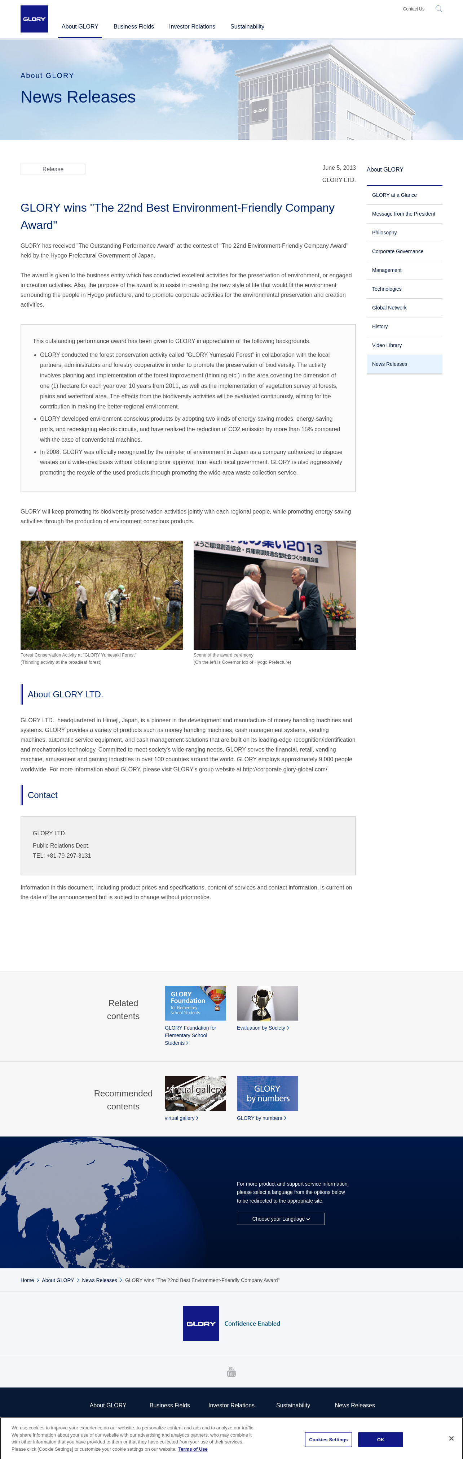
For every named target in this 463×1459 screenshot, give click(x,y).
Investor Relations (231, 1405)
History (380, 326)
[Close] (451, 1442)
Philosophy (384, 232)
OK (380, 1443)
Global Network (389, 308)
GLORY (34, 19)
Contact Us (413, 9)
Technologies (387, 289)
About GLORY (385, 169)
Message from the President (403, 214)
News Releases (389, 364)
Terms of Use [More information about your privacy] (192, 1452)
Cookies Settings (328, 1443)
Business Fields (134, 27)
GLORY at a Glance (394, 195)
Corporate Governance (397, 251)
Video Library (387, 345)
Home (27, 1280)
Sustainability (293, 1405)
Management (387, 270)
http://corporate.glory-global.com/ (285, 769)
